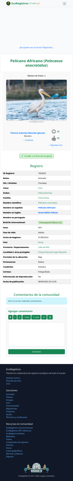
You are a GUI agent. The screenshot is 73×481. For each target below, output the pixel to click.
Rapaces (10, 456)
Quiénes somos (13, 378)
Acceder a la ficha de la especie (36, 156)
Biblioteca (10, 436)
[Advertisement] (36, 26)
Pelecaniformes (45, 193)
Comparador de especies (17, 442)
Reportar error (55, 145)
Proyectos (10, 411)
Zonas (9, 448)
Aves (40, 188)
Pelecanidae (43, 198)
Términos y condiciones (16, 417)
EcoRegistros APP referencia (18, 430)
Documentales (12, 405)
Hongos (9, 400)
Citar (8, 383)
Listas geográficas (14, 450)
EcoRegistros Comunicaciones (19, 427)
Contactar (27, 140)
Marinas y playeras (14, 453)
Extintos (9, 445)
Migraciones (11, 408)
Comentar (36, 351)
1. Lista (36, 317)
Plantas (9, 397)
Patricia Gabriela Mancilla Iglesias (28, 133)
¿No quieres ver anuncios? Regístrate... (36, 47)
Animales (10, 394)
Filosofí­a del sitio (13, 381)
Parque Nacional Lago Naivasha (52, 252)
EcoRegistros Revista (15, 433)
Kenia (40, 242)
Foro (8, 403)
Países (9, 439)
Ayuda (9, 414)
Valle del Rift (43, 247)
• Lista (26, 317)
